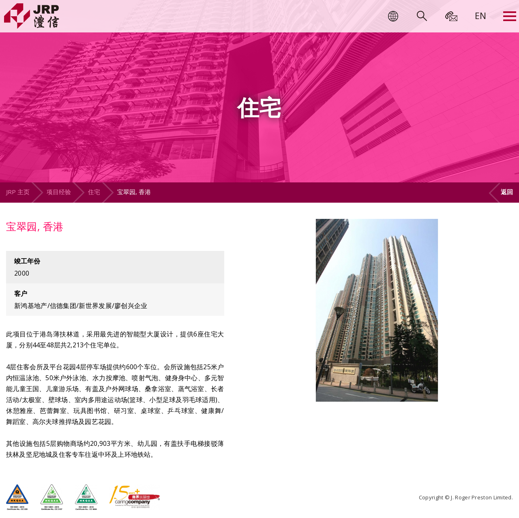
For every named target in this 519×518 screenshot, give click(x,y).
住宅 (94, 192)
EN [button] (480, 15)
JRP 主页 (18, 192)
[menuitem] (480, 15)
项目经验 (59, 192)
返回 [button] (507, 192)
